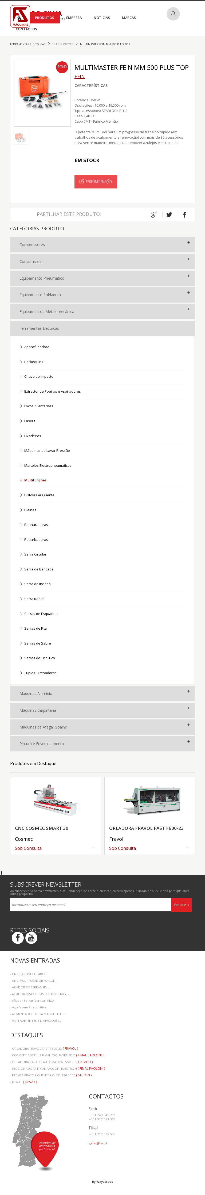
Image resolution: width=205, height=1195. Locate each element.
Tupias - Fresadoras (38, 673)
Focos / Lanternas (36, 406)
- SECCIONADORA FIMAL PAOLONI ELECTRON (57, 1068)
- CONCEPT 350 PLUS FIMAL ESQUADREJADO (56, 1055)
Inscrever (181, 905)
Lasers (27, 421)
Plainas (27, 510)
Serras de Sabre (35, 644)
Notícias (102, 17)
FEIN (79, 76)
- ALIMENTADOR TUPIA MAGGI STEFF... (38, 1014)
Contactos (26, 29)
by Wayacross (102, 1182)
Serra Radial (31, 599)
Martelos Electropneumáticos (45, 466)
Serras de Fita (33, 629)
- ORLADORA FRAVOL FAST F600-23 (44, 1048)
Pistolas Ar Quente (36, 495)
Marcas (129, 17)
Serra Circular (32, 555)
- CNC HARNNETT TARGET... (30, 974)
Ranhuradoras (33, 525)
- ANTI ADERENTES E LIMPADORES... (36, 1021)
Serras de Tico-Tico (37, 658)
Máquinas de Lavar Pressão (44, 451)
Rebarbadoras (33, 540)
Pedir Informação (96, 181)
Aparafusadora (34, 347)
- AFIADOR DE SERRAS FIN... (30, 987)
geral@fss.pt (98, 1143)
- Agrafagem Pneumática (28, 1007)
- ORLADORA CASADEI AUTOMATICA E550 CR (51, 1062)
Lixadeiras (30, 436)
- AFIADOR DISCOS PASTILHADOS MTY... (39, 994)
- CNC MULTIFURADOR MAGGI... (33, 981)
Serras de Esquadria (38, 614)
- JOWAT (23, 1082)
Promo (62, 67)
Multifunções (63, 44)
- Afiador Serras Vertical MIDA (32, 1001)
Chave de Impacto (36, 377)
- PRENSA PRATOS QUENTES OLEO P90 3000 (51, 1075)
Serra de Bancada (36, 570)
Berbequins (31, 362)
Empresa (74, 17)
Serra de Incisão (35, 584)
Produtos (44, 17)
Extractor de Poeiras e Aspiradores (50, 392)
